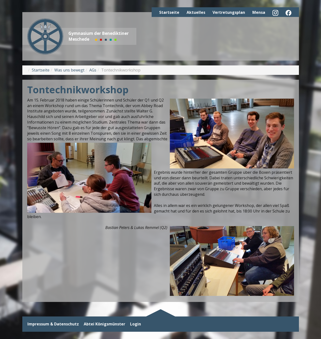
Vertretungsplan (229, 12)
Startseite (169, 12)
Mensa (258, 12)
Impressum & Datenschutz (53, 324)
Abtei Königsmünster (104, 324)
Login (135, 324)
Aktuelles (196, 12)
